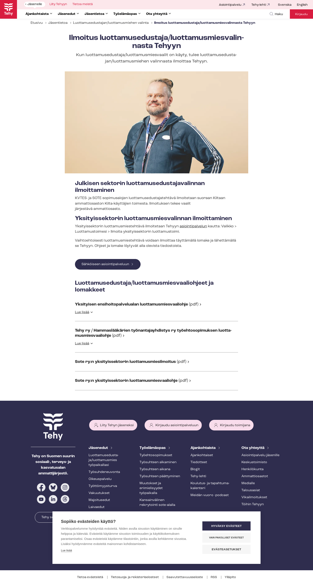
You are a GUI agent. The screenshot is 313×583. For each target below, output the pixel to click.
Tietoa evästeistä (90, 577)
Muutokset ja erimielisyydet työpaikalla (151, 488)
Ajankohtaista (203, 448)
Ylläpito (230, 577)
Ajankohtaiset (201, 455)
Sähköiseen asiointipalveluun (105, 264)
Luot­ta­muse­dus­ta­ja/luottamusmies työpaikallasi (104, 460)
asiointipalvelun (193, 226)
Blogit (195, 469)
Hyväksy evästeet (226, 526)
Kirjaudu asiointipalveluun (176, 425)
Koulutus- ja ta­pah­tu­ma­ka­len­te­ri (210, 486)
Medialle (248, 483)
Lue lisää (82, 312)
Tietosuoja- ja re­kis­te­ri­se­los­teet (135, 577)
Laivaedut (96, 507)
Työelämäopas (153, 448)
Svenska (285, 5)
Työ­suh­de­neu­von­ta (104, 472)
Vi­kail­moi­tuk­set (254, 497)
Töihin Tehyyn (252, 504)
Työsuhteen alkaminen (158, 462)
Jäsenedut (99, 448)
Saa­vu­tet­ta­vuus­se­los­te (185, 577)
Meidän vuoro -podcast (209, 495)
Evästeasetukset (226, 549)
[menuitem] (287, 5)
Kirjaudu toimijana (235, 425)
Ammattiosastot (254, 476)
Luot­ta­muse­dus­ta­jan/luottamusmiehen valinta (111, 23)
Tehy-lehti (258, 5)
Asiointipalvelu (230, 5)
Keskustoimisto (254, 462)
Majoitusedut (99, 500)
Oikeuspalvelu (100, 479)
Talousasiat (250, 490)
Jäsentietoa (58, 23)
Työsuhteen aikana (155, 469)
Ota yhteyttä (253, 448)
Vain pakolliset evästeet (226, 537)
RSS (214, 577)
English (302, 5)
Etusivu (37, 23)
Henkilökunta (252, 469)
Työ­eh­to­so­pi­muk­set (156, 455)
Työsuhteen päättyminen (160, 476)
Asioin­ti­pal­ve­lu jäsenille (260, 455)
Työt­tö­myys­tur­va (103, 486)
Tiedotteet (198, 462)
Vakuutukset (99, 493)
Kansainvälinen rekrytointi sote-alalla (157, 502)
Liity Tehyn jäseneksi (117, 425)
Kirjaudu (301, 14)
